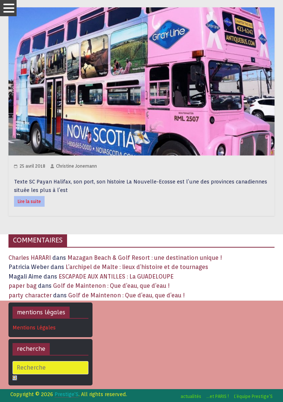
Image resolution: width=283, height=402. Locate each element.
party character (30, 295)
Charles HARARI (29, 257)
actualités (191, 396)
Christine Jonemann (76, 166)
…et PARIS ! (217, 396)
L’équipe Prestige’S (253, 396)
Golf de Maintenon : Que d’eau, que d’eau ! (111, 285)
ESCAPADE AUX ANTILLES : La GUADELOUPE (116, 276)
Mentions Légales (34, 328)
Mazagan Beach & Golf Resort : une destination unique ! (144, 257)
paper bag (22, 285)
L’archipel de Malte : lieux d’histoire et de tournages (138, 266)
